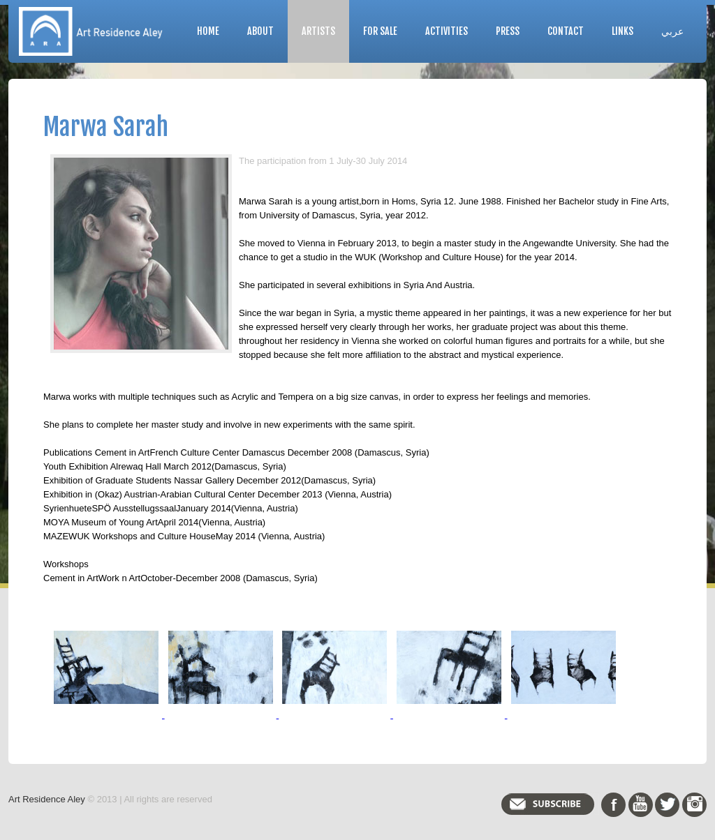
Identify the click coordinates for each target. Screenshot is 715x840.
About (260, 31)
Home (208, 31)
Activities (446, 31)
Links (622, 31)
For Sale (380, 31)
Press (507, 31)
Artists (318, 31)
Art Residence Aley (46, 799)
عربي (672, 31)
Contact (565, 31)
